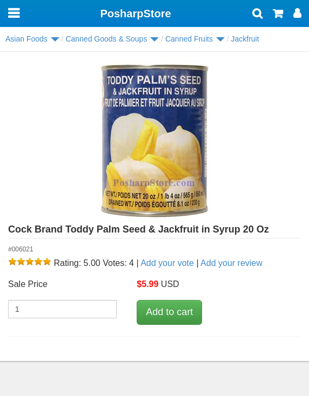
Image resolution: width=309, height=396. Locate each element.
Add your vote (167, 263)
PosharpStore (135, 13)
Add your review (231, 263)
